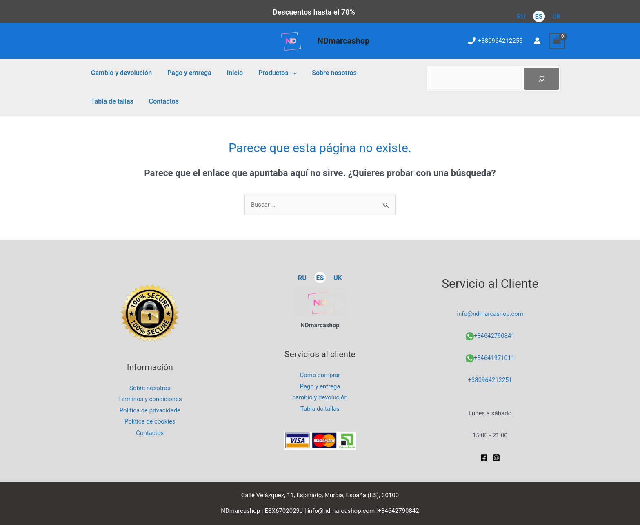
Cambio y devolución (120, 73)
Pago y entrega (186, 73)
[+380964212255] (495, 40)
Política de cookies (150, 422)
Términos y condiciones (150, 399)
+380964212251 (490, 380)
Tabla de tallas (380, 73)
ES (539, 16)
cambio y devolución (320, 397)
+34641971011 (494, 358)
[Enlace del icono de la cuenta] (537, 40)
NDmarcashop (343, 41)
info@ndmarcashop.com (490, 314)
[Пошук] (541, 79)
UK (556, 16)
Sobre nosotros (323, 73)
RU (521, 16)
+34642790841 (494, 336)
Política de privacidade (150, 410)
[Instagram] (496, 457)
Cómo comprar (320, 374)
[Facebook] (484, 457)
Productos (269, 73)
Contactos (105, 101)
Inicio (229, 73)
